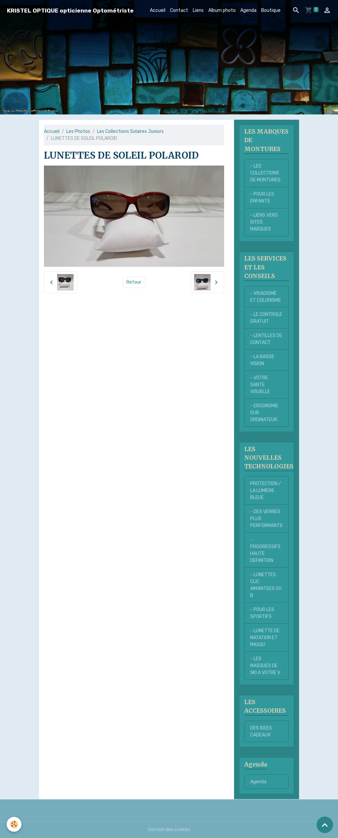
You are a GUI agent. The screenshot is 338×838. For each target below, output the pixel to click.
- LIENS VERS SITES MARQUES (264, 222)
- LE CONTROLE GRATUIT (266, 318)
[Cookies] (14, 824)
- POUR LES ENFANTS (262, 197)
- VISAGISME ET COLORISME (265, 297)
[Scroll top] (325, 825)
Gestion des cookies (169, 829)
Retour (133, 282)
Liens (198, 10)
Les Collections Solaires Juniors (130, 131)
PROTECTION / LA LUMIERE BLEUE (265, 490)
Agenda (248, 10)
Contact (179, 10)
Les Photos (78, 131)
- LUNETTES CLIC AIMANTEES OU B (266, 585)
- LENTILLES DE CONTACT (266, 339)
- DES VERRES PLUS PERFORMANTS (266, 518)
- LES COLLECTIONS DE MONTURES (265, 173)
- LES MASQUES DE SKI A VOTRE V (265, 665)
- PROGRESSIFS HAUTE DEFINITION (265, 550)
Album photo (222, 10)
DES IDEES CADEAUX (261, 731)
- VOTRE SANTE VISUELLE (260, 384)
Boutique (271, 10)
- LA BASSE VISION (262, 360)
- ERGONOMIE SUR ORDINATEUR (264, 412)
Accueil (157, 10)
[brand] (70, 10)
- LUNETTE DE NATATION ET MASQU (265, 637)
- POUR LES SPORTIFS (262, 613)
